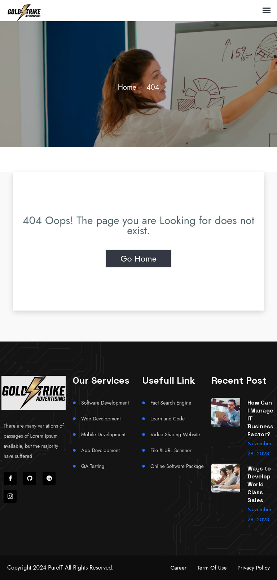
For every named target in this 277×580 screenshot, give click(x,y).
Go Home (138, 258)
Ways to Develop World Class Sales (259, 484)
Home (127, 87)
